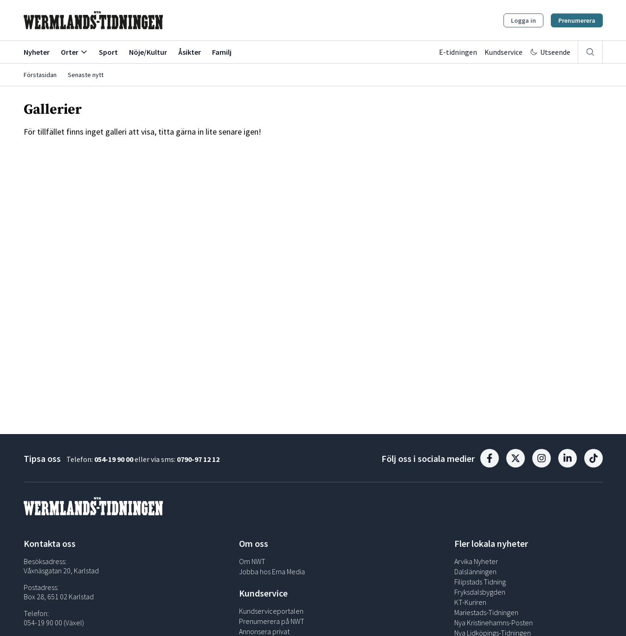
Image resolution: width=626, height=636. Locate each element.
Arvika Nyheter (476, 561)
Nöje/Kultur (148, 52)
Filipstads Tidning (480, 581)
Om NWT (252, 561)
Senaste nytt (85, 75)
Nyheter (37, 52)
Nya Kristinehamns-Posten (493, 622)
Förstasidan (40, 75)
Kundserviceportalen (271, 611)
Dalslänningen (475, 571)
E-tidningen (458, 52)
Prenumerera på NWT (271, 621)
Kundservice (503, 52)
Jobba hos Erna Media (272, 571)
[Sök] (590, 52)
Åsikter (189, 52)
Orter (74, 52)
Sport (108, 52)
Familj (222, 52)
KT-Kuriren (470, 602)
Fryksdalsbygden (479, 592)
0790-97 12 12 (198, 459)
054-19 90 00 (113, 459)
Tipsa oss (42, 458)
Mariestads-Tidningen (486, 612)
